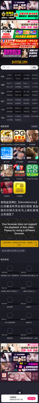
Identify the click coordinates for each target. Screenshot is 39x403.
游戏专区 (35, 75)
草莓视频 (26, 116)
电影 (2, 93)
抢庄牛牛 (35, 79)
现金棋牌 (26, 79)
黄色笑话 (26, 112)
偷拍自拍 (18, 92)
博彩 (2, 76)
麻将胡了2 (9, 79)
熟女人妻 (10, 87)
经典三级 (18, 95)
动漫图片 (35, 100)
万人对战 (26, 75)
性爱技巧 (35, 112)
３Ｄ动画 (35, 83)
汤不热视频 (34, 116)
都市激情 (10, 108)
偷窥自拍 (10, 100)
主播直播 (26, 87)
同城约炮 (10, 116)
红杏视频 (10, 120)
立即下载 (31, 398)
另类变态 (35, 95)
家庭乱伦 (18, 108)
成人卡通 (26, 92)
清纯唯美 (18, 103)
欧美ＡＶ (26, 83)
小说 (2, 109)
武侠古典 (35, 108)
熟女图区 (26, 103)
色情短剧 (18, 120)
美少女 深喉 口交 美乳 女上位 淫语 (13, 251)
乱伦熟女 (26, 95)
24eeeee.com (19, 62)
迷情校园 (10, 112)
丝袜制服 (18, 87)
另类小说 (18, 112)
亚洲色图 (18, 100)
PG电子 (9, 75)
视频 (2, 85)
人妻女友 (26, 108)
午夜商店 (18, 116)
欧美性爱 (35, 92)
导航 (2, 118)
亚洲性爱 (10, 92)
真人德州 (18, 75)
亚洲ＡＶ (10, 83)
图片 (2, 101)
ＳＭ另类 (35, 87)
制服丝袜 (10, 95)
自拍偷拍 (18, 83)
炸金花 (18, 79)
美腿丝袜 (10, 103)
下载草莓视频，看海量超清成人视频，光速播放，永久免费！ (19, 244)
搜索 (34, 67)
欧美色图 (26, 100)
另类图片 (35, 103)
